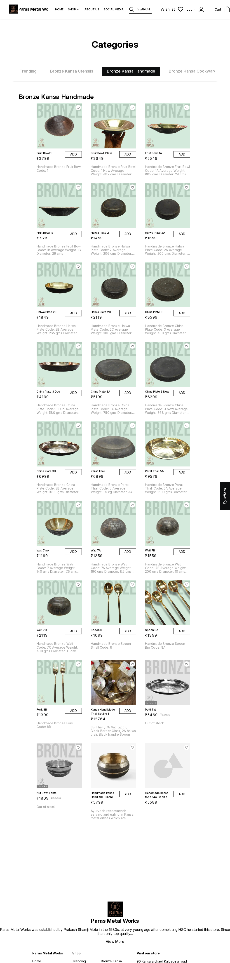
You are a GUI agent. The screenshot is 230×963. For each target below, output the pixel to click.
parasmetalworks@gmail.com (165, 824)
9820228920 (152, 831)
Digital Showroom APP (137, 947)
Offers (225, 496)
